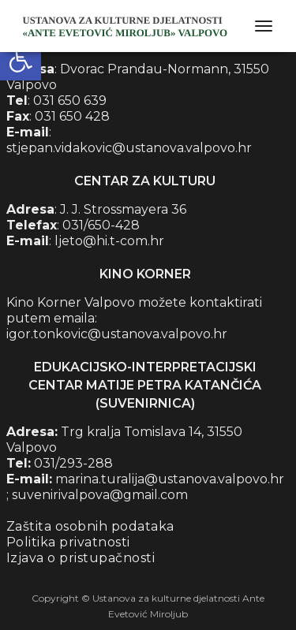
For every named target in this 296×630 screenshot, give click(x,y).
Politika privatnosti (68, 542)
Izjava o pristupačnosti (80, 557)
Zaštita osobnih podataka (90, 526)
